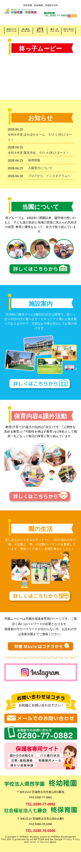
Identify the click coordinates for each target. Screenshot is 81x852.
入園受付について (41, 168)
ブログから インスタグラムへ (49, 175)
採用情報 (34, 160)
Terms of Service (39, 842)
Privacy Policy (72, 839)
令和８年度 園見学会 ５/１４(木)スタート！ (38, 152)
